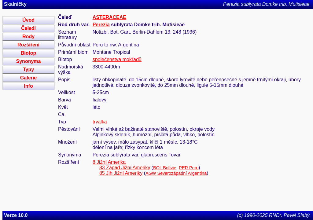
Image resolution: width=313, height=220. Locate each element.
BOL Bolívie (164, 167)
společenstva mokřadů (117, 59)
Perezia (101, 24)
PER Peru (188, 167)
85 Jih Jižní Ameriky (120, 173)
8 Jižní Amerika (109, 162)
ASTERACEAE (109, 17)
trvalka (100, 121)
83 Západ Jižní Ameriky (124, 167)
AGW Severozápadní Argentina (176, 173)
